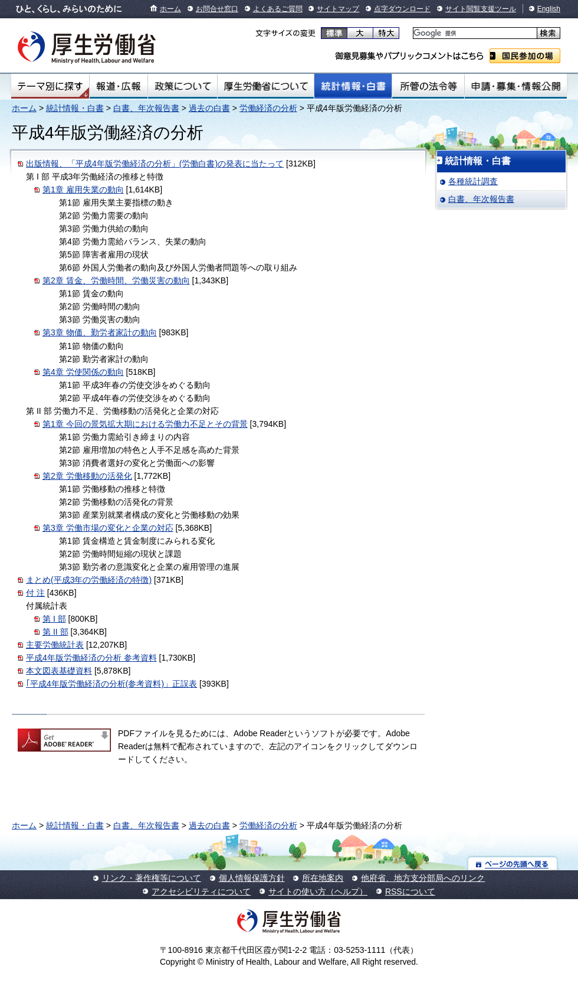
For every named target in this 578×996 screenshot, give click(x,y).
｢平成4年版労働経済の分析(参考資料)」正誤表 (111, 683)
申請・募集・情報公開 (516, 86)
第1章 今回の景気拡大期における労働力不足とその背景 (145, 424)
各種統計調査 (473, 181)
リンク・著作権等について (151, 878)
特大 (386, 33)
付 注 (35, 592)
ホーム (170, 9)
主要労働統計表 (55, 644)
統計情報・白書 (353, 86)
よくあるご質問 (278, 9)
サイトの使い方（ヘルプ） (317, 891)
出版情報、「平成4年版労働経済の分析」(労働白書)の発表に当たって (155, 163)
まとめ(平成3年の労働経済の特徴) (89, 579)
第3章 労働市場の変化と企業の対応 (107, 528)
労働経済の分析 (268, 108)
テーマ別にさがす (50, 86)
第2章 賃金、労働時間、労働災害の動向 (116, 280)
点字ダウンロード (402, 9)
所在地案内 (322, 878)
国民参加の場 (525, 55)
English (548, 9)
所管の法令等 (428, 86)
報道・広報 (118, 86)
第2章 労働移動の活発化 (87, 476)
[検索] (473, 33)
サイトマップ (338, 9)
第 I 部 (54, 618)
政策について (182, 86)
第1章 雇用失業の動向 (83, 189)
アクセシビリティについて (201, 891)
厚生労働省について (266, 86)
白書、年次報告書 (146, 108)
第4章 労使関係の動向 (83, 372)
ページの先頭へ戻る (512, 863)
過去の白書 (209, 108)
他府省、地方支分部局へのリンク (423, 878)
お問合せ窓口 (217, 9)
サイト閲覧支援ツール (480, 9)
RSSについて (410, 891)
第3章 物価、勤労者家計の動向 (99, 332)
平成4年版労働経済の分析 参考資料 (91, 657)
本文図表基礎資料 (59, 670)
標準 (334, 33)
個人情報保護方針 (252, 878)
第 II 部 (55, 631)
